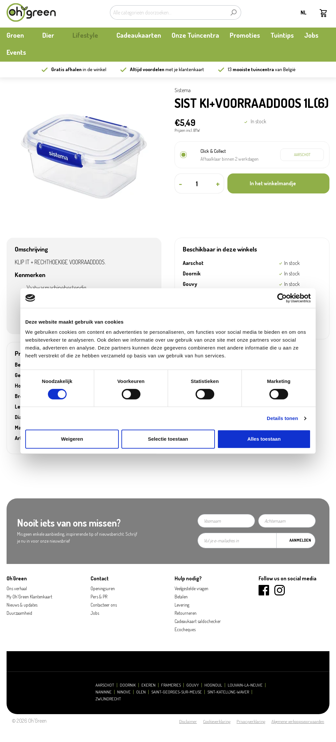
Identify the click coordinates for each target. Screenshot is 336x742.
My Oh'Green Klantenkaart (29, 596)
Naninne (103, 692)
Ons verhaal (17, 588)
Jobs (95, 613)
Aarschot (104, 685)
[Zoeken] (233, 12)
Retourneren (186, 613)
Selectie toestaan (168, 439)
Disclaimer (188, 721)
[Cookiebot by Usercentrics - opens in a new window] (282, 298)
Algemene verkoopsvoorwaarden (297, 721)
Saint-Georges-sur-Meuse (176, 692)
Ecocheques (185, 629)
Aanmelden (300, 540)
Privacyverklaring (251, 721)
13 (251, 69)
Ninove (124, 692)
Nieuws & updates (22, 605)
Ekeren (148, 685)
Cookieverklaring (216, 721)
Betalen (181, 596)
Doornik (128, 685)
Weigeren (72, 439)
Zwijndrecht (108, 699)
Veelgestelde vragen (191, 588)
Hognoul (213, 685)
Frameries (171, 685)
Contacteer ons (104, 605)
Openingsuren (103, 588)
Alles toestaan (264, 439)
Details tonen (282, 418)
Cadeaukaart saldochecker (198, 621)
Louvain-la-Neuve (245, 685)
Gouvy (192, 685)
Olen (141, 692)
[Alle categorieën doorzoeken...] (168, 12)
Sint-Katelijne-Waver (228, 692)
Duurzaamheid (19, 613)
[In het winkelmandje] (278, 183)
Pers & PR (99, 596)
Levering (182, 605)
